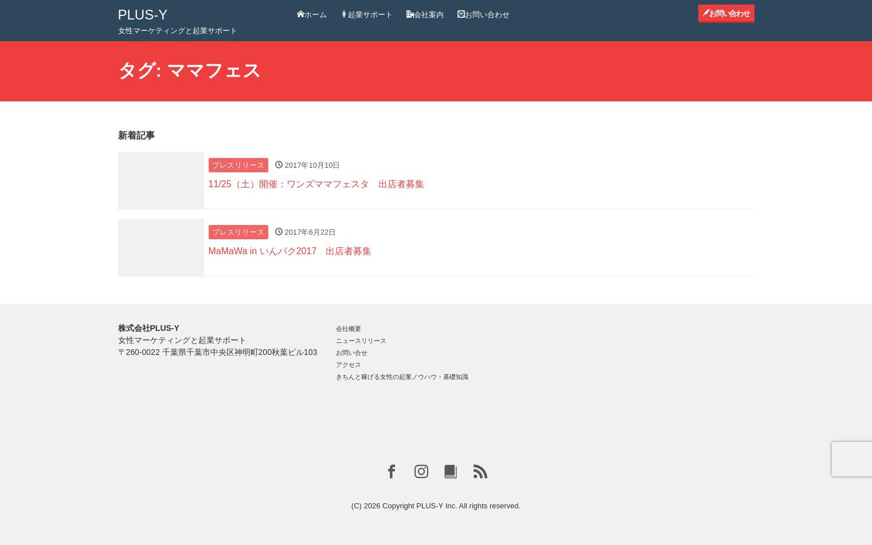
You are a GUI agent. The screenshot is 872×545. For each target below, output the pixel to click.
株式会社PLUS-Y (148, 328)
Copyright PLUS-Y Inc (418, 505)
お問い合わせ (483, 14)
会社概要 (348, 328)
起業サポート (367, 14)
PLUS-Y (143, 14)
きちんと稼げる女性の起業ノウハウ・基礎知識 (402, 376)
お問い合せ (351, 352)
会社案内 (425, 14)
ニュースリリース (361, 340)
